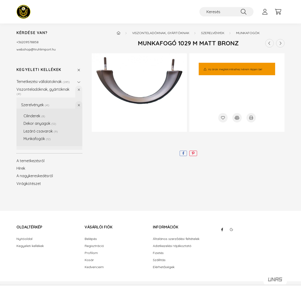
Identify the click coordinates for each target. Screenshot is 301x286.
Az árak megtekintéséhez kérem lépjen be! (235, 69)
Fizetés (158, 253)
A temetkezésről (30, 160)
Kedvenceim (94, 267)
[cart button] (278, 11)
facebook (222, 229)
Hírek (20, 168)
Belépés (91, 239)
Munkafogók (37, 138)
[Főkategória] (118, 33)
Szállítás (159, 260)
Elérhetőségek (163, 267)
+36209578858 (27, 42)
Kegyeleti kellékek (38, 69)
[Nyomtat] (251, 117)
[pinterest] (193, 153)
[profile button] (264, 11)
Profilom (91, 253)
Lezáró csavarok (41, 131)
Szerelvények (35, 104)
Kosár (89, 260)
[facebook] (183, 153)
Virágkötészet (28, 183)
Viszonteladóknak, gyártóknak (42, 91)
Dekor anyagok (40, 123)
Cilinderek (34, 116)
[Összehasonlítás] (237, 117)
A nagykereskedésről (34, 175)
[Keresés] (226, 11)
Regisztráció (94, 246)
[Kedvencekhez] (223, 117)
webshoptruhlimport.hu (36, 49)
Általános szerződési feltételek (176, 239)
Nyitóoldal (24, 239)
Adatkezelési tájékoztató (172, 246)
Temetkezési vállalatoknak (43, 81)
